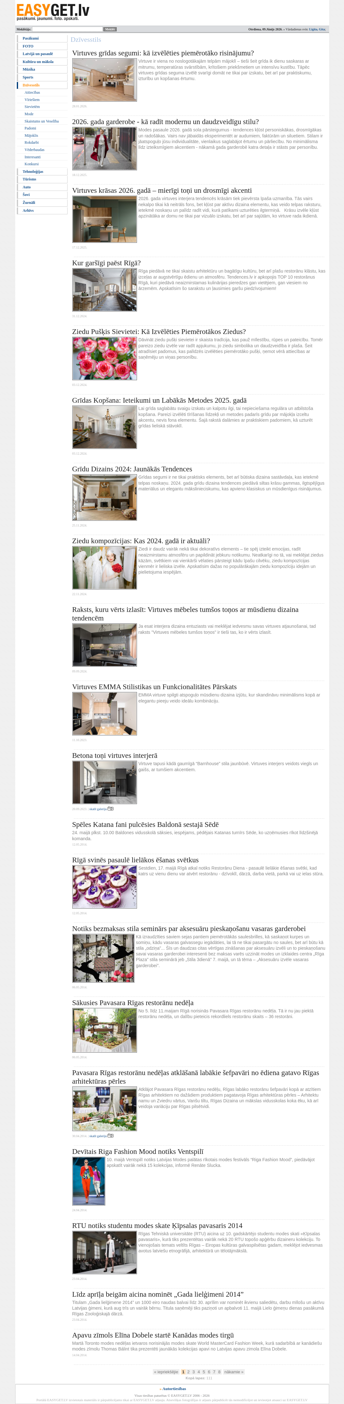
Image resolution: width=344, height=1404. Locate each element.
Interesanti (33, 157)
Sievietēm (32, 106)
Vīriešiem (32, 100)
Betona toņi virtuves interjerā (115, 755)
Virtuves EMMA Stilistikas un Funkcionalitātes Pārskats (154, 687)
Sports (28, 77)
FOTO (28, 46)
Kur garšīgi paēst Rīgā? (106, 263)
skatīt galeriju (101, 809)
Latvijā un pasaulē (38, 54)
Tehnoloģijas (33, 171)
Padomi (30, 128)
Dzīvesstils (31, 85)
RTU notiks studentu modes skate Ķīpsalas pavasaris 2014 (157, 1226)
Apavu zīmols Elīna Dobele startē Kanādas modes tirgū (153, 1335)
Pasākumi (31, 38)
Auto (27, 187)
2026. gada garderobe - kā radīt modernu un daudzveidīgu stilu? (165, 122)
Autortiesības (174, 1388)
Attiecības (32, 92)
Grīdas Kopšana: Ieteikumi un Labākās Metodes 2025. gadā (159, 400)
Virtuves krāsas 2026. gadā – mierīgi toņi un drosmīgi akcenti (162, 190)
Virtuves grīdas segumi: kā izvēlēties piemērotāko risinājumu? (163, 53)
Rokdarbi (32, 142)
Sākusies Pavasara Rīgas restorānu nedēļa (133, 1003)
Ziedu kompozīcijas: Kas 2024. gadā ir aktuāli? (141, 541)
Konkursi (32, 164)
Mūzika (29, 69)
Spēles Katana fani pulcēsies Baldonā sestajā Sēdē (145, 824)
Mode (29, 114)
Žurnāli (29, 202)
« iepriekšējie (166, 1371)
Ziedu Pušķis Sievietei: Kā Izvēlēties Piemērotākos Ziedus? (159, 332)
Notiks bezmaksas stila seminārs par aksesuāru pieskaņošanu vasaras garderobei (189, 929)
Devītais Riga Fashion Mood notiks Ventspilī (138, 1151)
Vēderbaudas (35, 150)
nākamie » (233, 1371)
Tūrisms (29, 179)
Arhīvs (28, 210)
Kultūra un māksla (38, 62)
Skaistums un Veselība (42, 121)
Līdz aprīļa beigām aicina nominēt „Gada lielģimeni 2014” (158, 1294)
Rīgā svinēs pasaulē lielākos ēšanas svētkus (135, 860)
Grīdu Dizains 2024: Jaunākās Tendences (132, 469)
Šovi (26, 194)
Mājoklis (31, 135)
